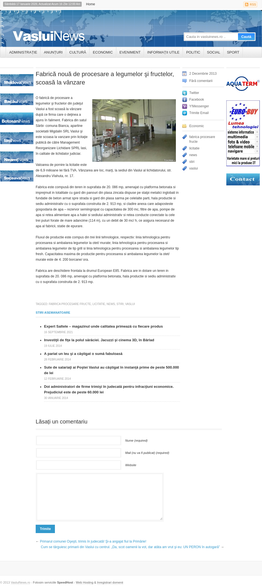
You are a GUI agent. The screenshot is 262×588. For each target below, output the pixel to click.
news (111, 304)
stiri (120, 304)
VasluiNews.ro (20, 582)
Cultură (77, 52)
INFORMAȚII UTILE (163, 52)
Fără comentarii (200, 81)
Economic (103, 52)
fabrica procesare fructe (70, 304)
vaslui (130, 304)
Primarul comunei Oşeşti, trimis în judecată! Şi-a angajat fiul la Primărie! (93, 541)
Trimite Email (199, 113)
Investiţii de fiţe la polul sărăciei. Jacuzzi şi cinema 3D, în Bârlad (99, 340)
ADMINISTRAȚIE (23, 52)
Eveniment (130, 52)
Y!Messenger (199, 106)
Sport (233, 52)
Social (213, 52)
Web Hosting (84, 582)
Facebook (196, 99)
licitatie (99, 304)
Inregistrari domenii (110, 582)
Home (90, 4)
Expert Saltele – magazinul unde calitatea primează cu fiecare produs (103, 326)
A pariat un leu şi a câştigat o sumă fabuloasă (83, 354)
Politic (193, 52)
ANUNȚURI (53, 52)
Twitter (194, 93)
